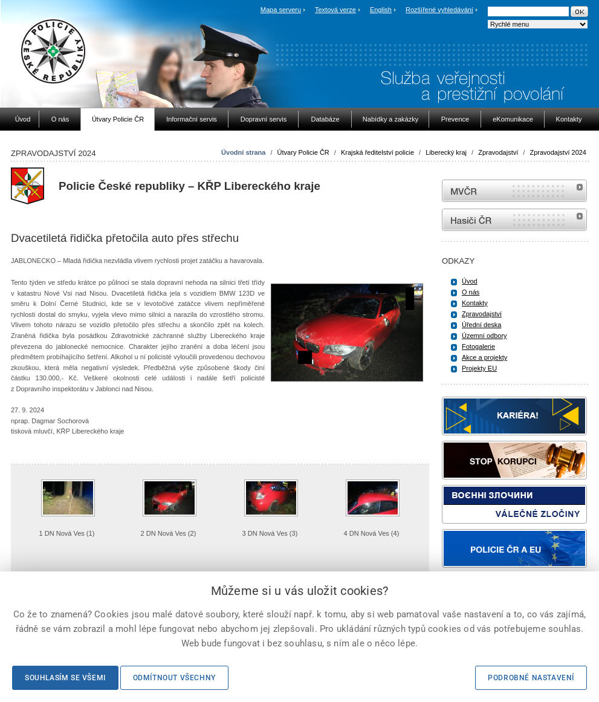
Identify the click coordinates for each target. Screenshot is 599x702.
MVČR (514, 191)
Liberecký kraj (446, 152)
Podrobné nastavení (531, 678)
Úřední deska (481, 324)
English (381, 9)
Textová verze (335, 9)
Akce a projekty (484, 357)
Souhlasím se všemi (65, 678)
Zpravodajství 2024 (557, 152)
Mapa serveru (281, 9)
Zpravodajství (498, 152)
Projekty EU (479, 368)
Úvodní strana (243, 152)
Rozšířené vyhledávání (439, 9)
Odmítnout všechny (174, 678)
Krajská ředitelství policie (377, 152)
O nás (470, 292)
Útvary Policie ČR (303, 152)
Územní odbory (484, 335)
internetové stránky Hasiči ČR (514, 220)
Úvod (470, 281)
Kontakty (475, 303)
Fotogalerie (478, 346)
